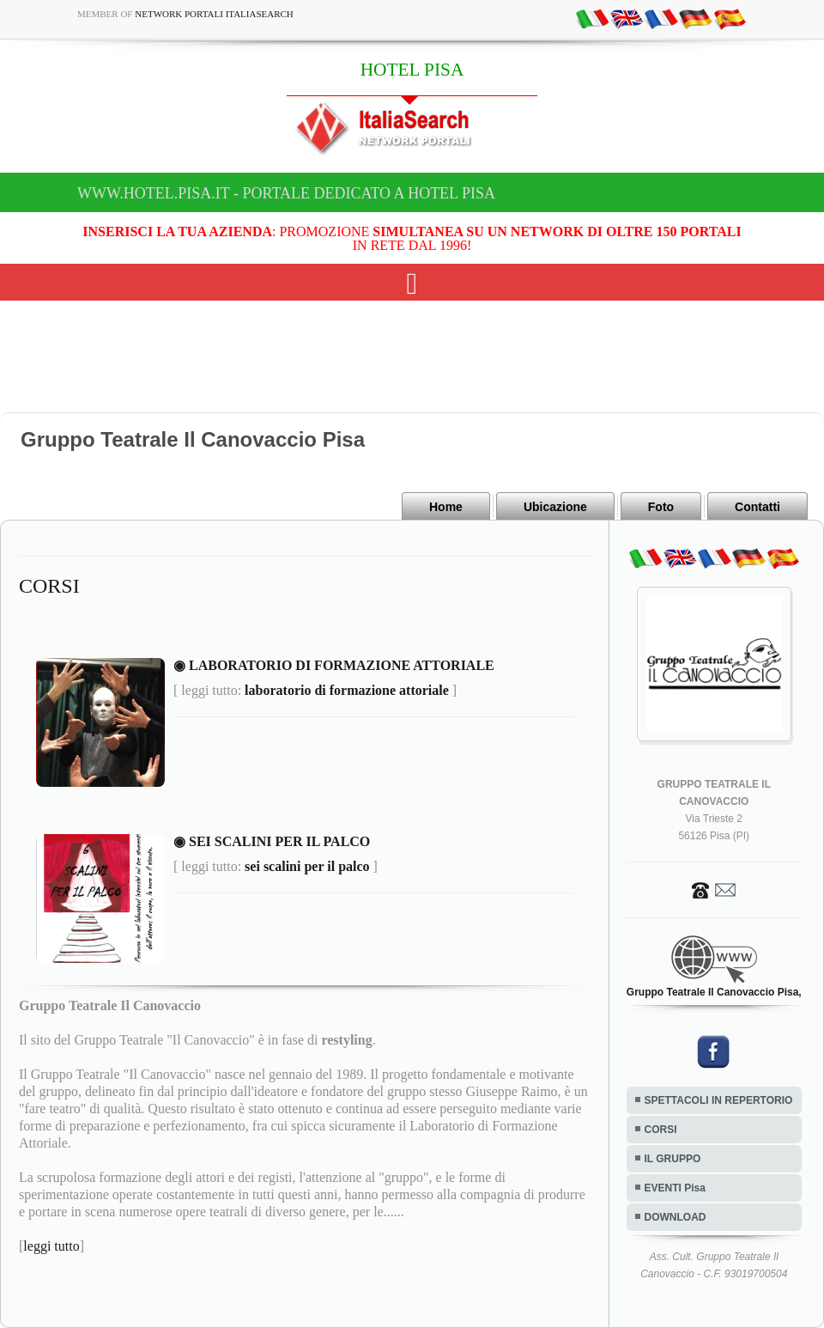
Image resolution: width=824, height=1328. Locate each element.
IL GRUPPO (673, 1159)
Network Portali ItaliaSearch (214, 14)
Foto (661, 507)
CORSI (661, 1130)
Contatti (757, 507)
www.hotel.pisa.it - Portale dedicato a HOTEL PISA (286, 193)
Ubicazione (555, 507)
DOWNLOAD (675, 1217)
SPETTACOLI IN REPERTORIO (719, 1100)
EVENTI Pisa (675, 1188)
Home (446, 507)
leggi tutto (51, 1246)
